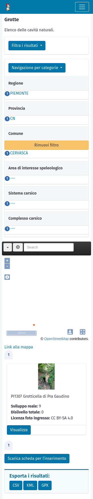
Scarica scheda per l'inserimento (37, 458)
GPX (44, 485)
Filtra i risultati (25, 45)
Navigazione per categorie (35, 67)
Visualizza (19, 430)
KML (30, 485)
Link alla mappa (18, 347)
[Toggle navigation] (82, 7)
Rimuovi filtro (46, 145)
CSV (16, 485)
